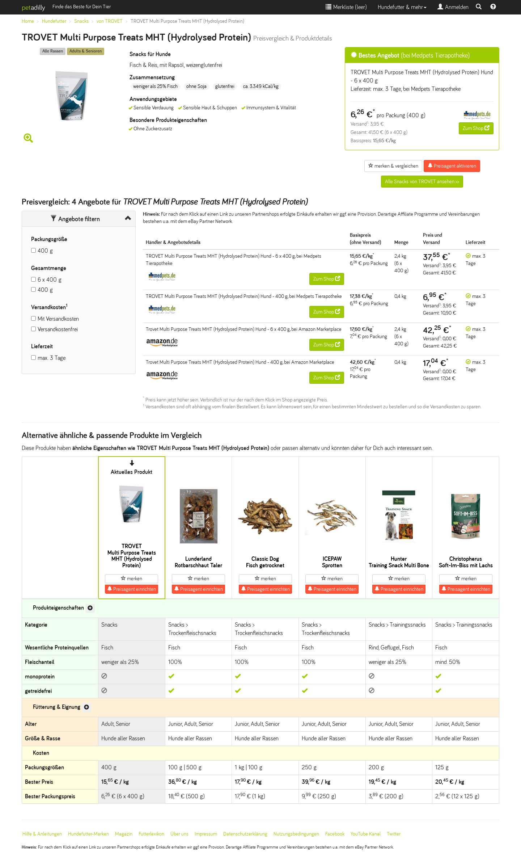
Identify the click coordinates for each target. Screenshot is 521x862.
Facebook (334, 834)
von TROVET (110, 21)
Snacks (81, 21)
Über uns (179, 834)
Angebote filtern (75, 219)
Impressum (206, 834)
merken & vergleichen (393, 166)
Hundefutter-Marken (88, 834)
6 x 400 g (50, 280)
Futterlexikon (151, 834)
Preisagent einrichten (131, 589)
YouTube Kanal (366, 834)
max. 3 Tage (51, 358)
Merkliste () (346, 7)
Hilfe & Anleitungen (42, 834)
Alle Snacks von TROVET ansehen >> (422, 181)
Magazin (123, 834)
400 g (45, 251)
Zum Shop (476, 128)
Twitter (394, 834)
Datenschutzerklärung (245, 834)
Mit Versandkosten (58, 319)
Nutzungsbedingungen (296, 834)
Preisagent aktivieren (452, 166)
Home (28, 21)
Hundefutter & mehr (402, 7)
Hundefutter (54, 21)
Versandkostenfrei (58, 329)
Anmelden (453, 7)
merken (131, 578)
